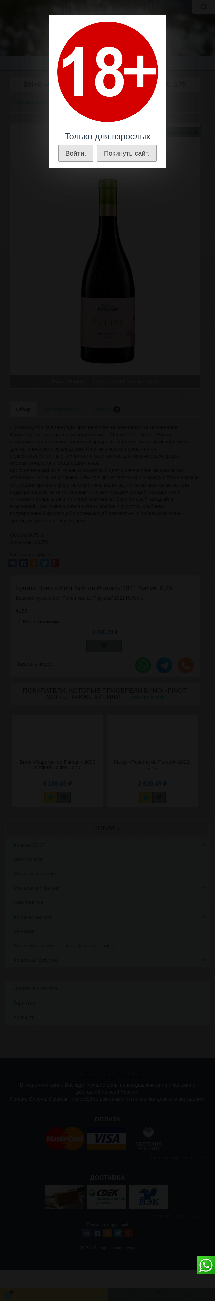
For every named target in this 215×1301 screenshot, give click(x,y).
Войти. (75, 153)
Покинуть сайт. (127, 153)
